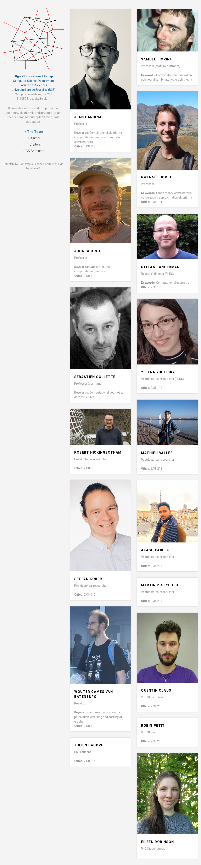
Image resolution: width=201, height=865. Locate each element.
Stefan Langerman (160, 267)
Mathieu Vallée (157, 453)
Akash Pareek (155, 550)
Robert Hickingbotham (98, 452)
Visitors (35, 144)
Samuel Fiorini (156, 59)
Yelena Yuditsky (158, 372)
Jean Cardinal (89, 117)
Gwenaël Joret (156, 177)
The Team (35, 132)
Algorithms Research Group (33, 76)
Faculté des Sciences (33, 85)
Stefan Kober (88, 579)
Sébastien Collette (95, 377)
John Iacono (87, 251)
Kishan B (35, 168)
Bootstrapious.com (30, 164)
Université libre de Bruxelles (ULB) (33, 89)
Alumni (35, 138)
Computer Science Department (33, 80)
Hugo (60, 164)
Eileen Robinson (157, 842)
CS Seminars (35, 151)
